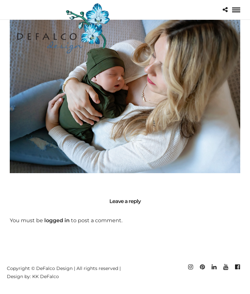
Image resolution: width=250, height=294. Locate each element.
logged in (57, 220)
